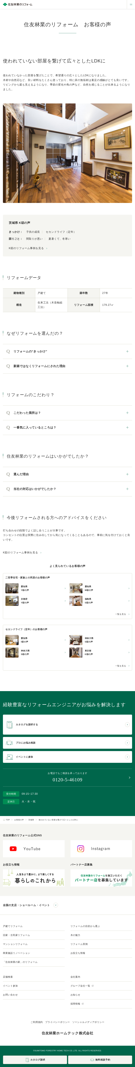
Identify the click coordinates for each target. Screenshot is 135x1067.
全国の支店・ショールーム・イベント (26, 905)
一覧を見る (120, 614)
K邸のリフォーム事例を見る (26, 248)
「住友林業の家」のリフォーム (20, 962)
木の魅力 (75, 935)
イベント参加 (10, 986)
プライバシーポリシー (57, 1022)
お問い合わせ (10, 995)
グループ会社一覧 (82, 986)
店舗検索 (8, 977)
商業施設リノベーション (16, 953)
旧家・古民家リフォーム (16, 935)
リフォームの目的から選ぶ (85, 926)
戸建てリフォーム (13, 926)
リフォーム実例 (79, 944)
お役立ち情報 (77, 953)
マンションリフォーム (15, 944)
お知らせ (75, 995)
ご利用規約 (37, 1022)
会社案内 (75, 977)
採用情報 (77, 1003)
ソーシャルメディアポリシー (88, 1022)
